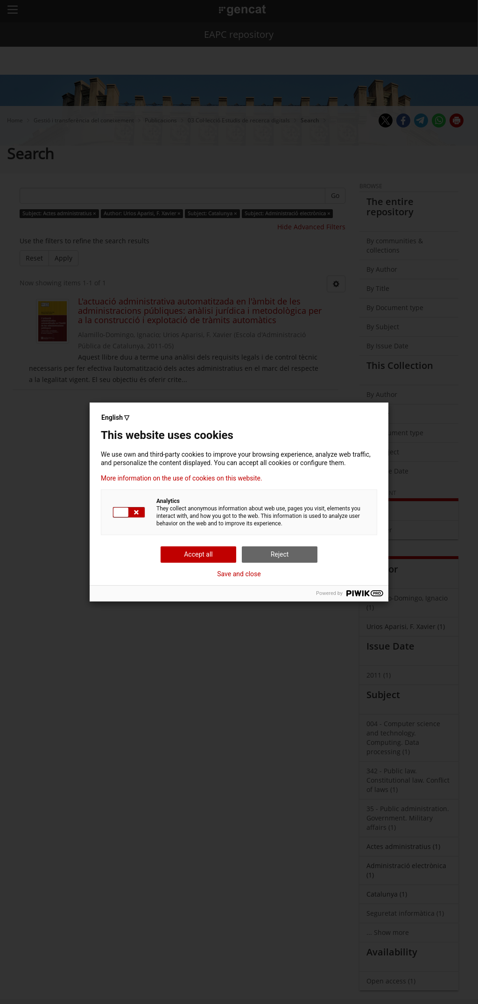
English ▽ (115, 417)
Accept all (198, 554)
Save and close (239, 574)
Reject (280, 554)
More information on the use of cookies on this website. (181, 478)
